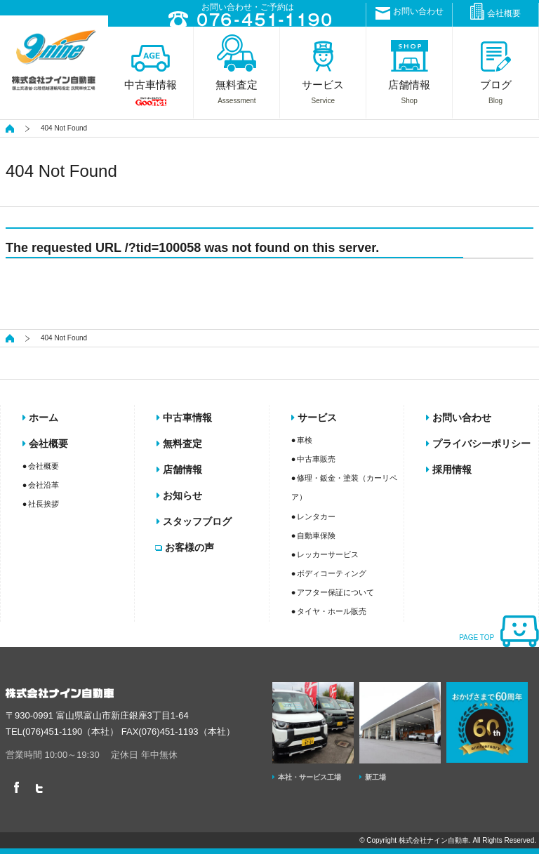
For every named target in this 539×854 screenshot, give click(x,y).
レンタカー (316, 516)
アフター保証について (335, 592)
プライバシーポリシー (478, 443)
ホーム (40, 417)
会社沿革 (43, 485)
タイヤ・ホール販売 (331, 611)
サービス (314, 417)
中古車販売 (316, 459)
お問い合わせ (409, 13)
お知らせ (179, 495)
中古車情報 (184, 417)
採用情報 (449, 469)
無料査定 (179, 443)
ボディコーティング (331, 573)
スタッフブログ (194, 521)
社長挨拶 (43, 504)
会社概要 (495, 11)
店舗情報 (179, 469)
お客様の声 (185, 547)
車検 (304, 440)
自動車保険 (316, 535)
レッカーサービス (328, 554)
